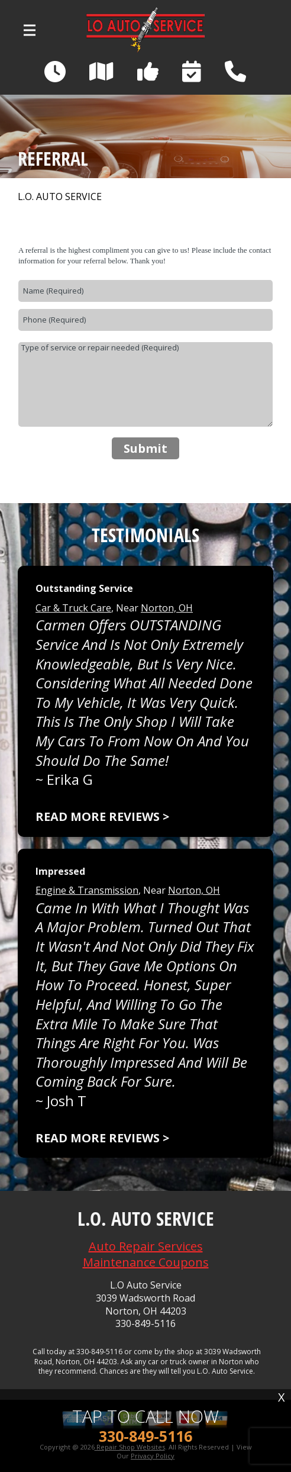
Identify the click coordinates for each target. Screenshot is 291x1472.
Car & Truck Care (73, 607)
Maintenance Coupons (146, 1262)
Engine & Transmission (86, 890)
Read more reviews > (102, 816)
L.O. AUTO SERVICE (60, 197)
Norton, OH (167, 607)
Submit (145, 448)
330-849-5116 (145, 1324)
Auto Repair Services (146, 1246)
